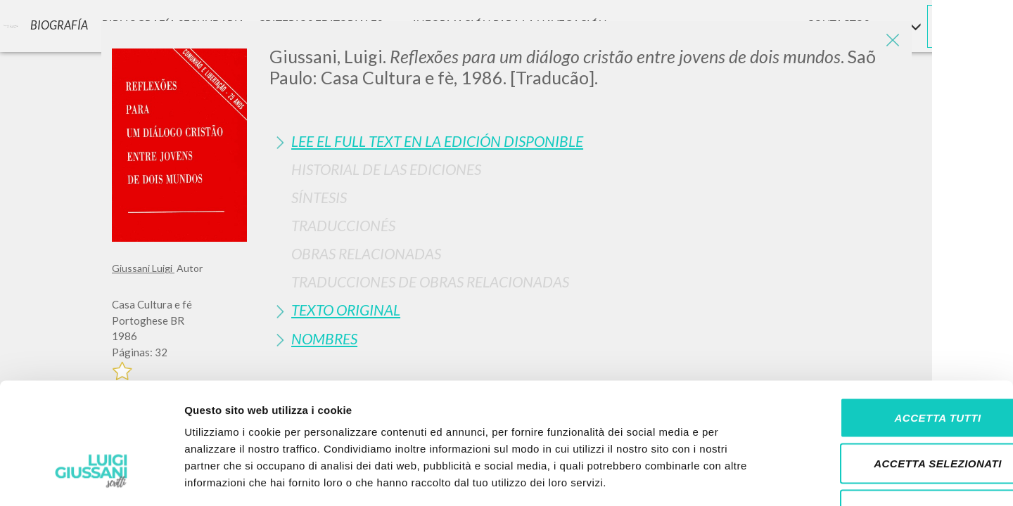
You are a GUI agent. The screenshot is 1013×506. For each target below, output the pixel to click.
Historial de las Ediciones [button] (386, 169)
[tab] (585, 141)
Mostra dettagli (740, 478)
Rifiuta (895, 414)
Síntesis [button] (319, 197)
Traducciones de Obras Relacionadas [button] (430, 281)
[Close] (891, 42)
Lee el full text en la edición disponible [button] (437, 141)
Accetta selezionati (896, 368)
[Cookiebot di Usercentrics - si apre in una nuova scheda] (91, 478)
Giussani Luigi (143, 268)
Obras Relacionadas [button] (366, 253)
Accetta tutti (895, 321)
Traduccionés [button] (343, 225)
